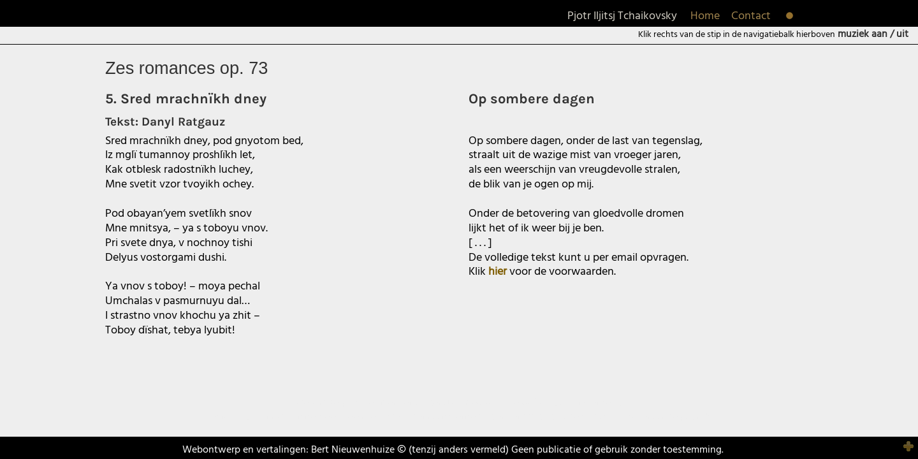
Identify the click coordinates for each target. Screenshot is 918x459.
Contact (751, 16)
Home (705, 16)
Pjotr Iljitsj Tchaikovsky (622, 16)
